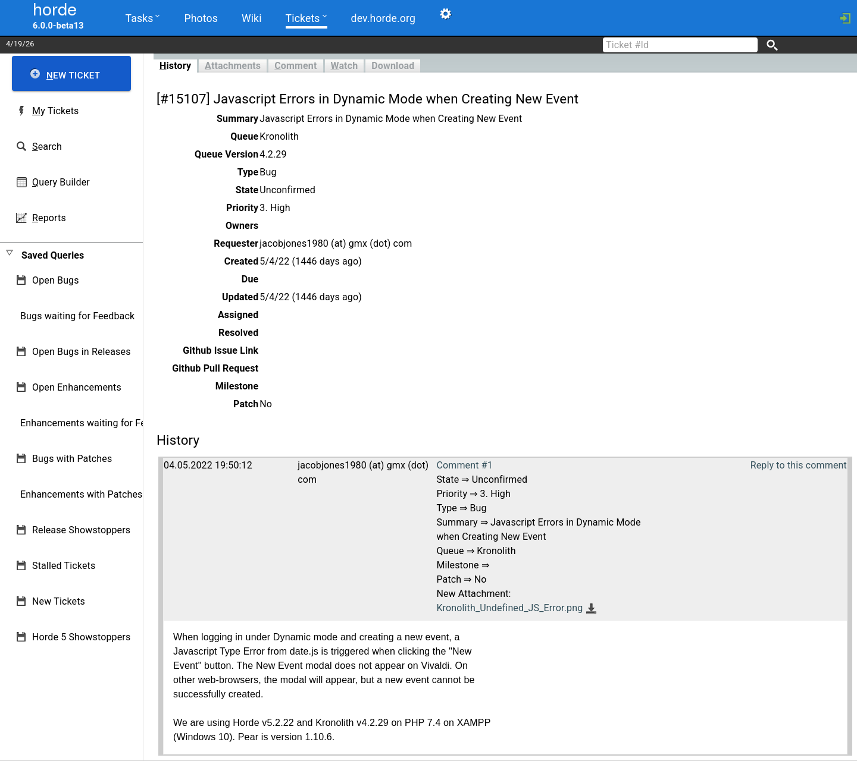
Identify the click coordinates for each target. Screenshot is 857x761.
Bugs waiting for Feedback (77, 316)
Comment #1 (464, 465)
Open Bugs (55, 280)
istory (175, 65)
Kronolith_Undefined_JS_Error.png (509, 608)
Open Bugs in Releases (81, 351)
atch (344, 65)
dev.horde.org (383, 18)
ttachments (233, 65)
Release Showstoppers (81, 530)
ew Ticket (73, 75)
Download (392, 65)
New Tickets (58, 601)
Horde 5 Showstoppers (81, 637)
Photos (200, 18)
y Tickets (55, 111)
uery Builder (61, 182)
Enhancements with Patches (81, 494)
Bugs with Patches (72, 458)
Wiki (252, 18)
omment (295, 65)
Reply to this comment (798, 465)
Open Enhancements (76, 387)
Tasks (143, 17)
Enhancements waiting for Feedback (98, 423)
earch (47, 146)
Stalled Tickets (63, 565)
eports (49, 218)
